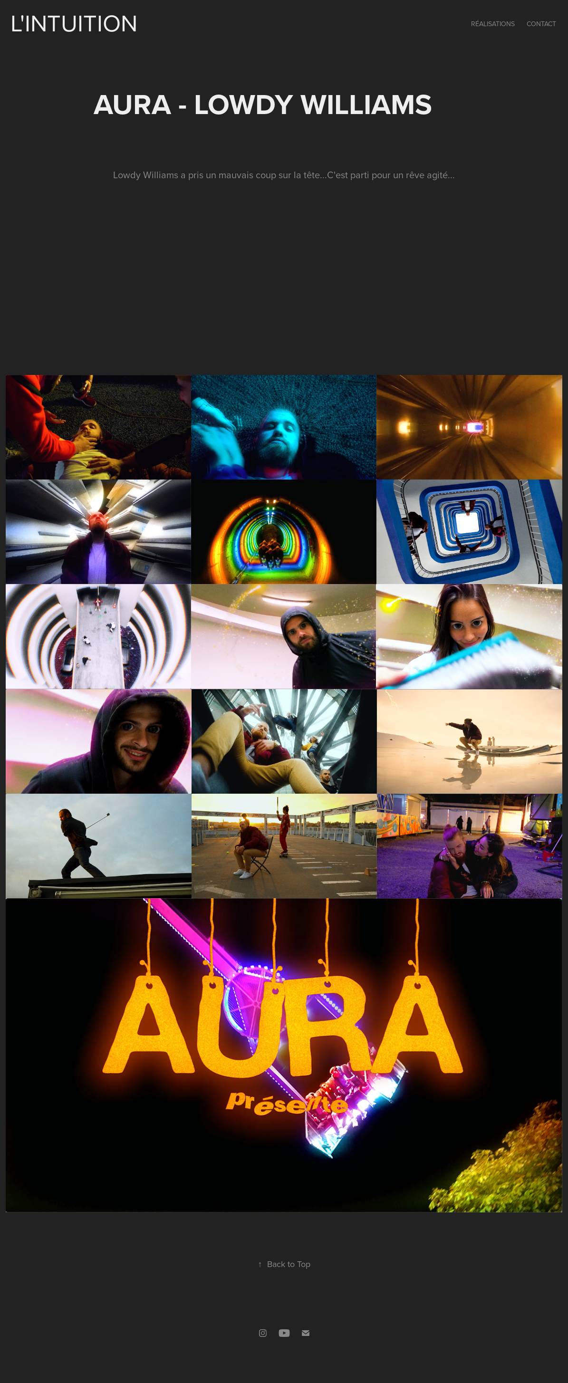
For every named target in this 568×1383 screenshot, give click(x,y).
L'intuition (73, 22)
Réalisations (493, 24)
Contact (541, 24)
